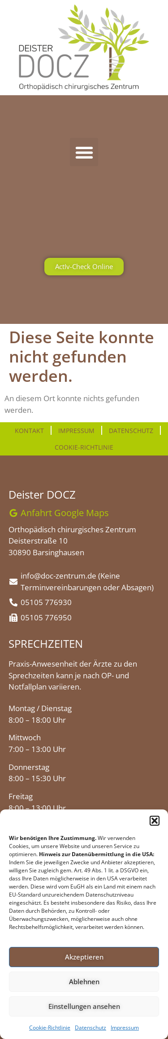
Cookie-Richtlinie (49, 1027)
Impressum (125, 1027)
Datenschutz (90, 1027)
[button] (154, 820)
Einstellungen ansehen (84, 1006)
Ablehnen (84, 981)
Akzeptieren (84, 956)
